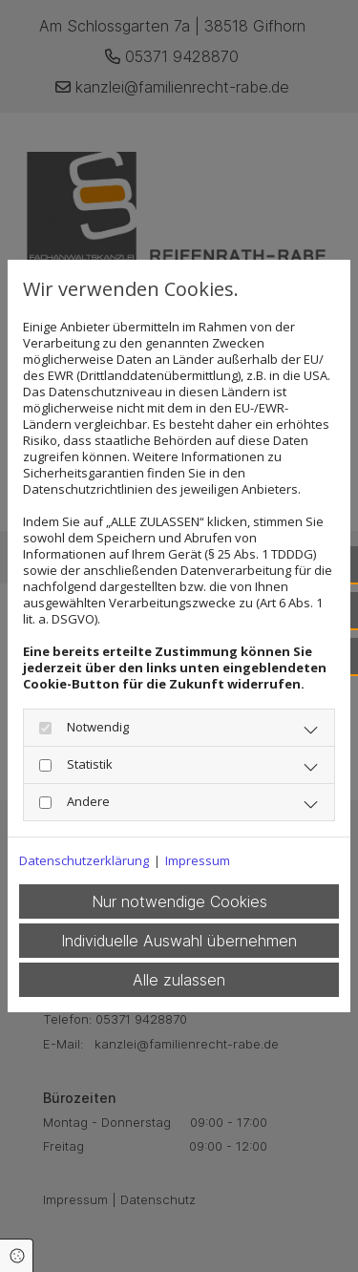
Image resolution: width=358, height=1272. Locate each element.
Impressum (197, 861)
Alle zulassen (179, 979)
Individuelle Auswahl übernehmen (179, 940)
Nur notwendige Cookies (179, 901)
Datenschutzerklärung (84, 861)
